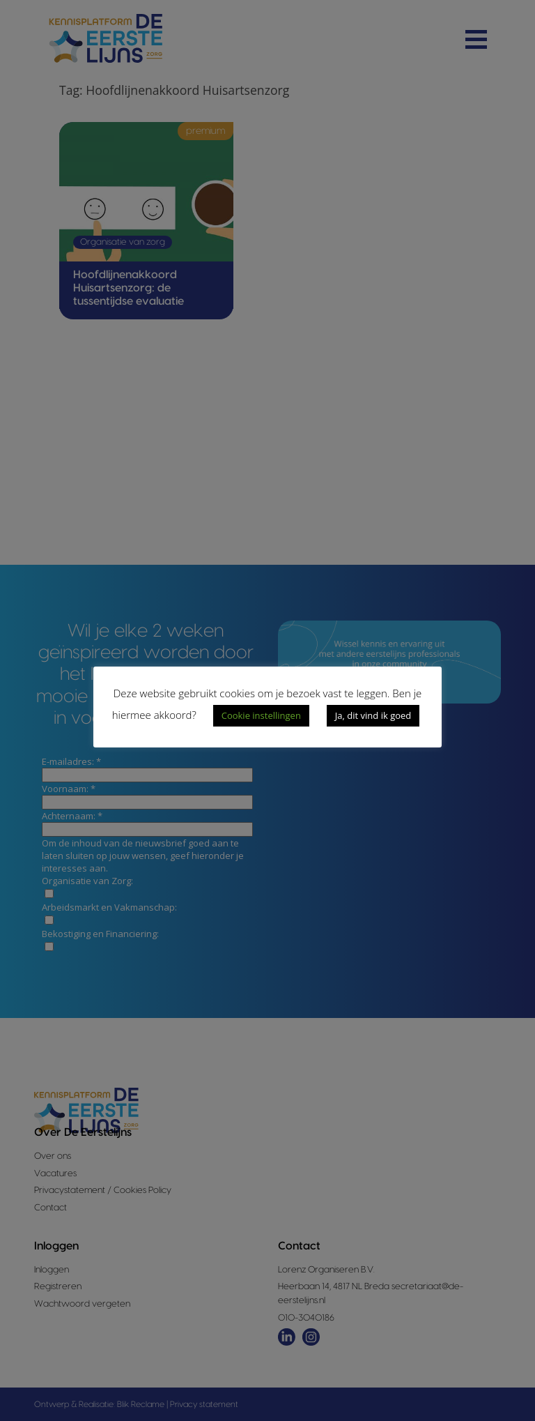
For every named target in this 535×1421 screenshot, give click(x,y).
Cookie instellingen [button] (261, 715)
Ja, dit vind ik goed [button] (373, 715)
